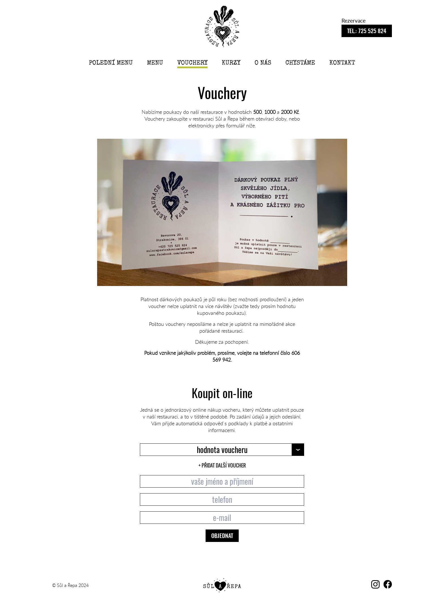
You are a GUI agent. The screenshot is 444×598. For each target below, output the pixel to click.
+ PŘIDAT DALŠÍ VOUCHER (222, 465)
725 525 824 (366, 31)
